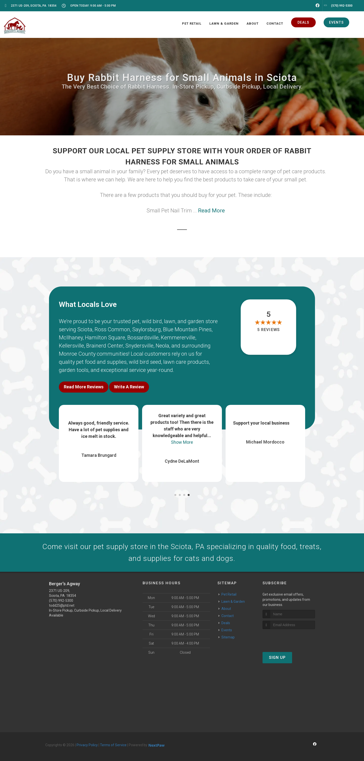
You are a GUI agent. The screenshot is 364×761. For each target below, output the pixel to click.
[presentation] (289, 638)
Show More (182, 442)
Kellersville (71, 346)
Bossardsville (143, 337)
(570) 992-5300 (61, 600)
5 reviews (268, 329)
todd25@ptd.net (61, 605)
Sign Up (277, 657)
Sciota (84, 329)
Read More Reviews (83, 386)
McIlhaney (71, 337)
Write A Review (129, 386)
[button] (175, 495)
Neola (162, 346)
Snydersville (139, 346)
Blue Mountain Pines (187, 329)
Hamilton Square (105, 337)
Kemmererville (178, 337)
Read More (211, 210)
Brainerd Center (104, 346)
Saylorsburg (146, 329)
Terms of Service (113, 745)
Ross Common (112, 329)
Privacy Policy (87, 745)
